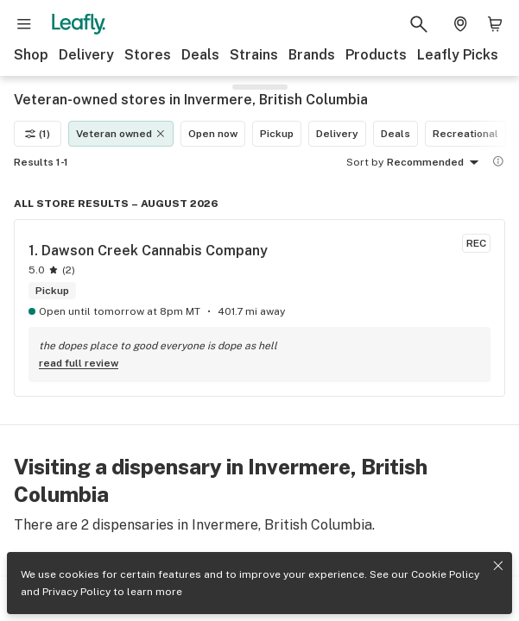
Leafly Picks (457, 55)
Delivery (86, 55)
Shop (31, 55)
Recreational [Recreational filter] (465, 134)
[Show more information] (498, 161)
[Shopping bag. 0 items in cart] (494, 24)
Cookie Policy (445, 574)
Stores (147, 55)
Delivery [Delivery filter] (337, 134)
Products (376, 55)
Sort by (364, 162)
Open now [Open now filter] (212, 134)
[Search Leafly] (418, 24)
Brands (311, 55)
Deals (200, 55)
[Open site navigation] (24, 24)
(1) (37, 134)
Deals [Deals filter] (395, 134)
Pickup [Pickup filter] (277, 134)
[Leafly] (78, 24)
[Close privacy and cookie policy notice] (498, 566)
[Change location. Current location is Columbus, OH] (460, 24)
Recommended (435, 163)
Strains (254, 55)
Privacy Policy (76, 592)
